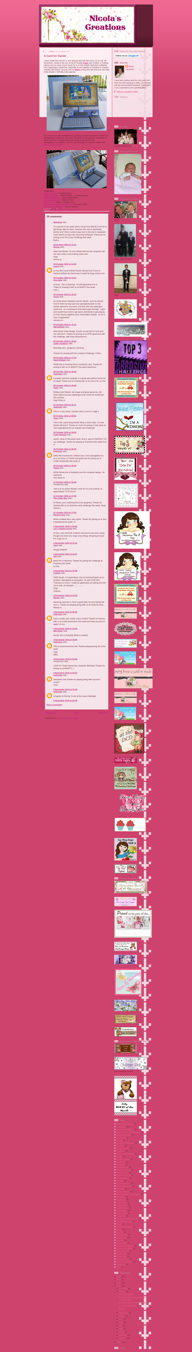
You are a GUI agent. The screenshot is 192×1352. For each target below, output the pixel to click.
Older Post (103, 713)
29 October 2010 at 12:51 (64, 245)
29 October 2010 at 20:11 (64, 405)
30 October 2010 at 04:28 (64, 432)
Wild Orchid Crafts (124, 1262)
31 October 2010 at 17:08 (64, 496)
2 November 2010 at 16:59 (65, 571)
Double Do (121, 1162)
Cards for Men (50, 193)
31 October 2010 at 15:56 (64, 482)
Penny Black (122, 1213)
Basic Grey (121, 1127)
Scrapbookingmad (72, 210)
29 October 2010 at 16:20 (64, 341)
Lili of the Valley (123, 1183)
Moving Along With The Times (58, 204)
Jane (55, 545)
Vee (55, 556)
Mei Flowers (122, 1202)
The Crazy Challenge (53, 207)
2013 (119, 1276)
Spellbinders (122, 1235)
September (124, 1313)
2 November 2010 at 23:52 (65, 595)
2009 (119, 1342)
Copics (120, 1140)
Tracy (55, 418)
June (121, 1322)
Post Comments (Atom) (68, 718)
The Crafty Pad (123, 1251)
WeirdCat (57, 222)
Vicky (55, 388)
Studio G (120, 1240)
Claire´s (78, 70)
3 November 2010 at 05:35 (65, 612)
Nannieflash (58, 327)
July (121, 1319)
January (122, 1338)
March (122, 1332)
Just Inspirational (52, 200)
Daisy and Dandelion (125, 1154)
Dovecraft (121, 1164)
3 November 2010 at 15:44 (65, 629)
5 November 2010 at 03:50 (65, 689)
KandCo (120, 1181)
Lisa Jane (57, 280)
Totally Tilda (122, 1254)
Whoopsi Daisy (123, 1259)
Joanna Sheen (123, 1178)
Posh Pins (121, 1216)
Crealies (120, 1145)
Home (77, 713)
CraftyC (56, 573)
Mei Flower (121, 1200)
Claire (85, 63)
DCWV (119, 1156)
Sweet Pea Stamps (124, 1248)
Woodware (121, 1264)
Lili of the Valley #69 (127, 1306)
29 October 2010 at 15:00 (64, 294)
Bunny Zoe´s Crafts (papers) (128, 1132)
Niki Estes (58, 631)
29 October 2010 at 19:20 (64, 372)
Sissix (119, 1229)
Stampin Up (122, 1237)
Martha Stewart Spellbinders (128, 1194)
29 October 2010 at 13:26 (64, 264)
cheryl (56, 266)
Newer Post (50, 713)
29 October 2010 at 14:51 (64, 278)
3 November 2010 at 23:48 (65, 659)
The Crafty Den (60, 498)
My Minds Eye (122, 1208)
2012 (119, 1279)
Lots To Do (49, 202)
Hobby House (122, 1172)
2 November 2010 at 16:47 (65, 554)
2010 (119, 1286)
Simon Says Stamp (125, 1227)
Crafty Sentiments (52, 198)
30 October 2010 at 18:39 (64, 466)
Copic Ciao (121, 1137)
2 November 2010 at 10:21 (65, 543)
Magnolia (120, 1189)
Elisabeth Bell (122, 1167)
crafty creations (60, 343)
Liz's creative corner (62, 529)
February (123, 1335)
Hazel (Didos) (59, 360)
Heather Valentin (124, 1170)
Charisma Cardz (51, 195)
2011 (119, 1283)
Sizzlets (120, 1232)
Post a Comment (54, 705)
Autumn (122, 1309)
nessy (56, 297)
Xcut (119, 1267)
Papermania (122, 1210)
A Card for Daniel (126, 1294)
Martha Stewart (123, 1191)
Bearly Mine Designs (53, 144)
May (121, 1325)
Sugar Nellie (122, 1243)
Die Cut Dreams (123, 1159)
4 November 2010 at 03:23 (65, 673)
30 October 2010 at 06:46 (64, 449)
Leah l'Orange (59, 435)
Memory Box (122, 1205)
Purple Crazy (59, 515)
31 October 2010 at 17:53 (64, 512)
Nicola (53, 208)
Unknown (57, 407)
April (121, 1329)
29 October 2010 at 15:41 (64, 324)
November (123, 1288)
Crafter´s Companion (125, 1143)
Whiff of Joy (122, 1256)
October (122, 1291)
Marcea (135, 146)
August (122, 1316)
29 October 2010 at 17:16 (64, 358)
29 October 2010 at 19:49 (64, 385)
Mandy (56, 598)
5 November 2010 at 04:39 (65, 700)
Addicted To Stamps (125, 1124)
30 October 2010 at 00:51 (64, 416)
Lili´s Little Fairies (124, 1186)
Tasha (56, 468)
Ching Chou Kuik (124, 1135)
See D (119, 1224)
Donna (56, 247)
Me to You (121, 1197)
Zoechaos (58, 374)
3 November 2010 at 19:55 (65, 640)
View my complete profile (127, 91)
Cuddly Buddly (123, 1148)
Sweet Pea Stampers (125, 1245)
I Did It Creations (124, 1175)
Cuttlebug (121, 1151)
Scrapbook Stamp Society (127, 1218)
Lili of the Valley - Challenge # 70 (132, 1302)
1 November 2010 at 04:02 (65, 526)
